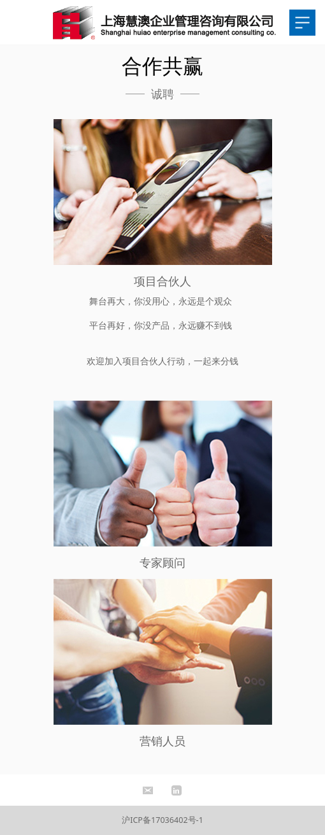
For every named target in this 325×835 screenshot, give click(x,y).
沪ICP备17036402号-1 (162, 820)
